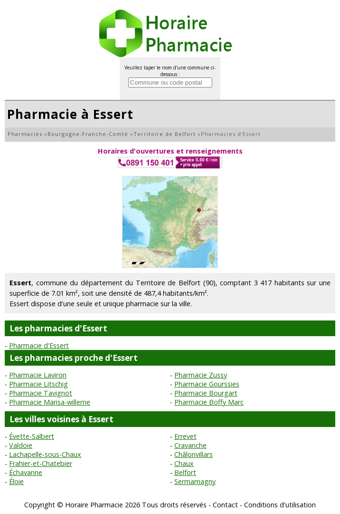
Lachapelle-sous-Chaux (45, 454)
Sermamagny (195, 481)
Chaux (184, 463)
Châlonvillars (193, 454)
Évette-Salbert (31, 436)
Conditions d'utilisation (280, 504)
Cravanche (190, 445)
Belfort (185, 472)
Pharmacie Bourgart (205, 393)
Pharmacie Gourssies (206, 383)
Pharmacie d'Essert (39, 345)
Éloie (16, 481)
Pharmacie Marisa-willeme (49, 402)
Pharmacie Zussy (200, 374)
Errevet (185, 436)
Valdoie (20, 445)
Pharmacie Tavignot (40, 393)
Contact (225, 504)
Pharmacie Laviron (37, 374)
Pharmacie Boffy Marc (209, 402)
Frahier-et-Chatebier (40, 463)
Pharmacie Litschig (38, 383)
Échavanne (25, 472)
